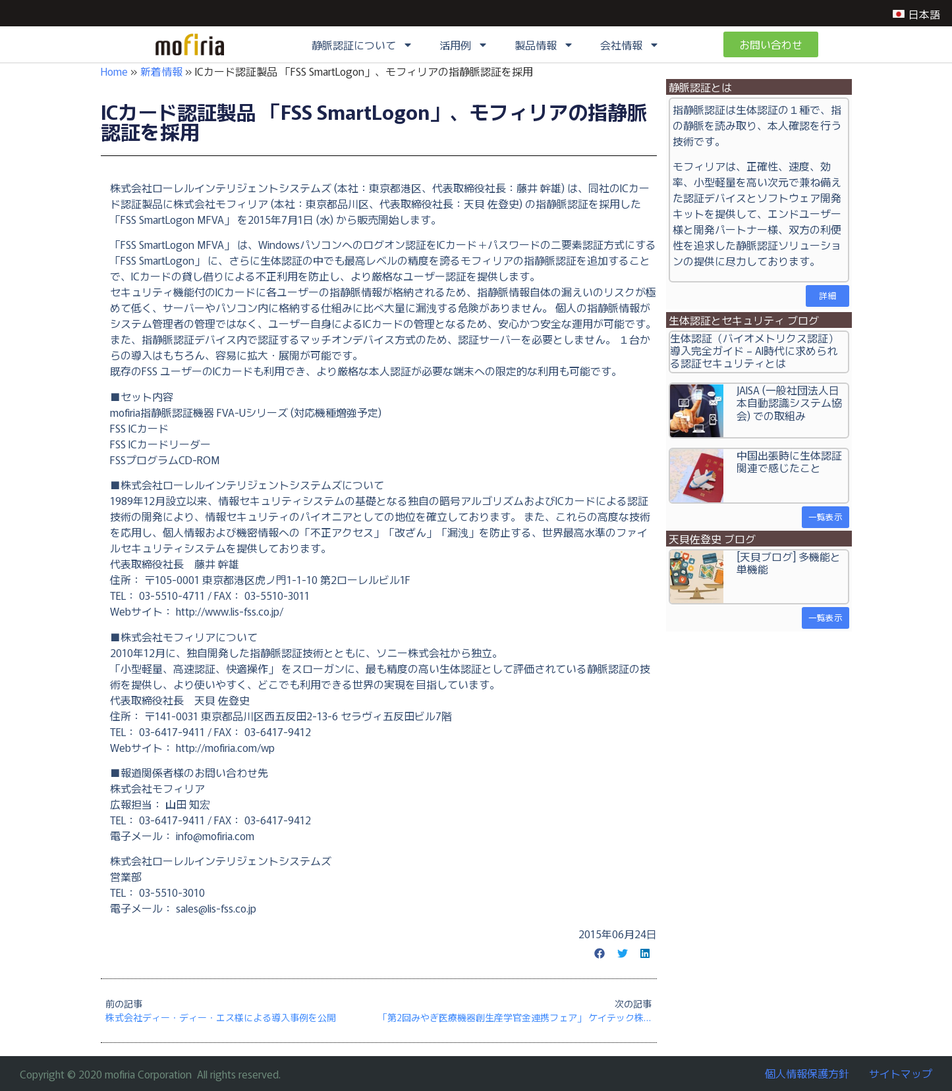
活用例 (463, 45)
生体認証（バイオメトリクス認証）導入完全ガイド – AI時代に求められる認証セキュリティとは (754, 350)
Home (114, 71)
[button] (600, 953)
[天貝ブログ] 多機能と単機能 (789, 562)
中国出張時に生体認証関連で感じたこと (789, 461)
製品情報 (544, 45)
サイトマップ (900, 1073)
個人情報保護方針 (807, 1073)
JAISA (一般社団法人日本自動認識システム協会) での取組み (789, 402)
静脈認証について (362, 45)
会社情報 (629, 45)
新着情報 (161, 71)
